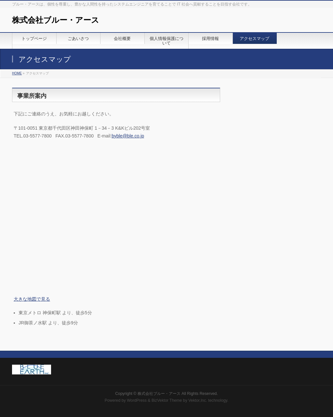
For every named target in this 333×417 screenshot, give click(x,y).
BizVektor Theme (167, 400)
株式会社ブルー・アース (55, 20)
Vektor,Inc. (197, 400)
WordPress (137, 400)
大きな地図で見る (32, 299)
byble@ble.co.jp (128, 135)
